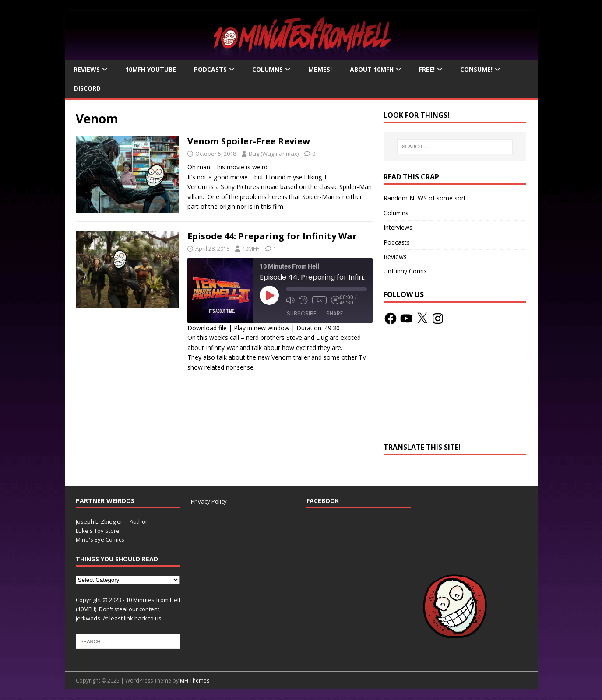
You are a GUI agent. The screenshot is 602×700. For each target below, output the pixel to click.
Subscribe (301, 313)
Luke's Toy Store (98, 531)
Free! (427, 69)
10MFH (251, 248)
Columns (267, 69)
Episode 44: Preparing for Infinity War (272, 236)
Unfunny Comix (405, 271)
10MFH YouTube (150, 69)
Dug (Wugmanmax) (274, 154)
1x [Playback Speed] (319, 300)
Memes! (320, 69)
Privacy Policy (209, 501)
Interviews (398, 227)
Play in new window (261, 328)
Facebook (322, 501)
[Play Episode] (269, 295)
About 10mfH (372, 69)
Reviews (87, 69)
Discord (87, 88)
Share (334, 313)
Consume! (476, 69)
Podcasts (210, 69)
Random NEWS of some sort (425, 198)
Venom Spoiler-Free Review (248, 141)
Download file (207, 328)
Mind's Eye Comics (100, 539)
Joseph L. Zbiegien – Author (112, 521)
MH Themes (194, 680)
